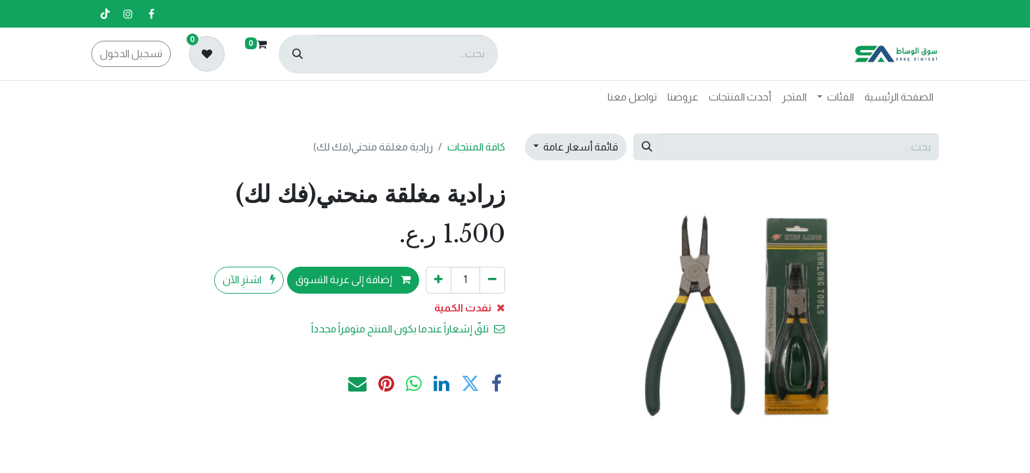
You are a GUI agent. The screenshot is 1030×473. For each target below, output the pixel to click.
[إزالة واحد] (492, 280)
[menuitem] (899, 97)
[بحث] (298, 54)
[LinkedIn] (441, 383)
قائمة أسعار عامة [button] (579, 146)
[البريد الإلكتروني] (357, 383)
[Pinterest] (386, 383)
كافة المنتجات (476, 146)
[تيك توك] (105, 13)
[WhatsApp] (414, 383)
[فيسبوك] (151, 13)
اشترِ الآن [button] (249, 279)
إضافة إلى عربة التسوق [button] (353, 279)
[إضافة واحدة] (438, 280)
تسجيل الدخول (131, 53)
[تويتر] (470, 383)
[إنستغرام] (128, 13)
